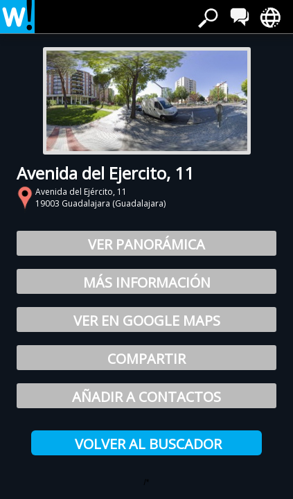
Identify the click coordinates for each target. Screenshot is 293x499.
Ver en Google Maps (146, 320)
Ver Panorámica (146, 244)
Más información (147, 282)
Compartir (146, 358)
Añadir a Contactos (146, 396)
